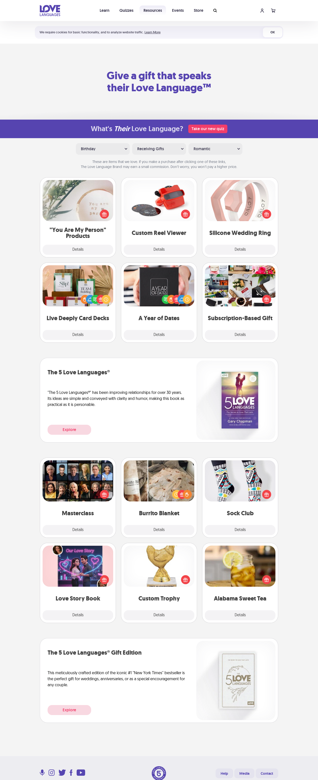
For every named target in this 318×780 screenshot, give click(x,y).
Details (78, 250)
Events (178, 10)
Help (224, 773)
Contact (267, 773)
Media (244, 773)
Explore (69, 429)
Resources (152, 10)
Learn (104, 10)
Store (198, 10)
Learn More (152, 32)
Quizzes (126, 10)
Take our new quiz (208, 128)
